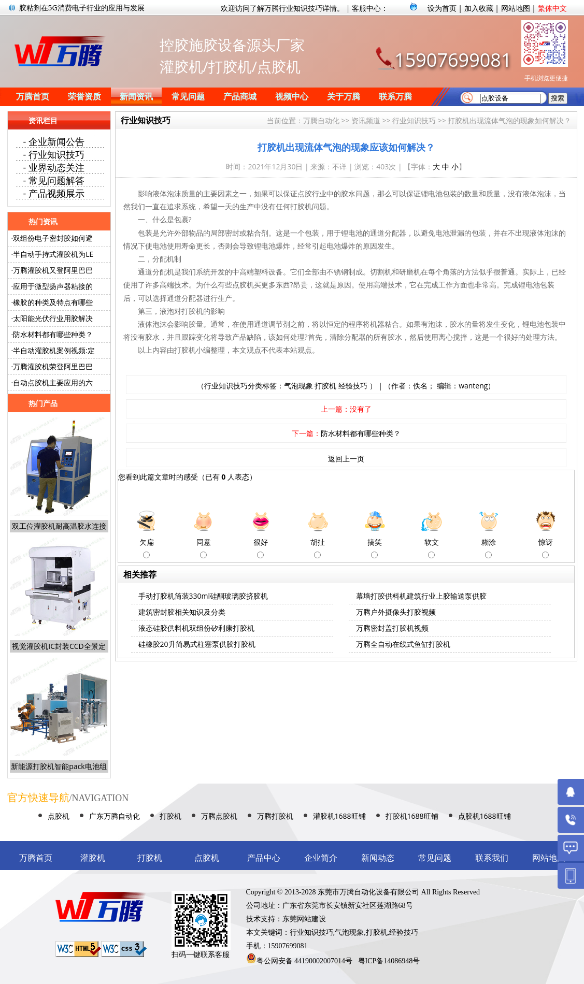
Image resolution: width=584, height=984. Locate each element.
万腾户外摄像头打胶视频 (396, 612)
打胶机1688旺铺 (412, 816)
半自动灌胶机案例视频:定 (54, 350)
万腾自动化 (321, 120)
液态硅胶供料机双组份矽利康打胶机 (196, 628)
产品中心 (263, 857)
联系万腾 (395, 96)
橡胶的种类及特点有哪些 (53, 302)
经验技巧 (352, 385)
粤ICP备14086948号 (389, 961)
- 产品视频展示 (53, 193)
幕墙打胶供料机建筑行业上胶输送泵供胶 (421, 596)
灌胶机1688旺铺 (339, 816)
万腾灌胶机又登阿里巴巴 (53, 270)
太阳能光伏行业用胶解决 (53, 318)
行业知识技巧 (414, 120)
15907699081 (452, 60)
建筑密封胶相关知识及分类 (181, 612)
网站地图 (515, 8)
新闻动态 (377, 857)
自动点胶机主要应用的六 (53, 382)
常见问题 (188, 96)
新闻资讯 (136, 96)
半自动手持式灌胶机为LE (53, 254)
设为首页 (442, 8)
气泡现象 (298, 385)
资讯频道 (365, 120)
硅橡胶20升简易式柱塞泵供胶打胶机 (196, 644)
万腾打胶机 (275, 816)
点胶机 (58, 816)
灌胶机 (92, 857)
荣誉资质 (84, 96)
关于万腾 (343, 96)
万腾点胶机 (219, 816)
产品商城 (240, 96)
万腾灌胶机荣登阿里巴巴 (53, 366)
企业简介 (320, 857)
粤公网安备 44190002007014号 (305, 961)
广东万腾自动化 (114, 816)
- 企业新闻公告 (53, 141)
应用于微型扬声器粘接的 (53, 286)
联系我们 (491, 857)
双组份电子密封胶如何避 (53, 238)
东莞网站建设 (304, 919)
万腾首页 (32, 96)
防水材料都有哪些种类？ (361, 433)
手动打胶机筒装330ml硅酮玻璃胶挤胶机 (203, 596)
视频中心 (291, 96)
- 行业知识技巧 (53, 154)
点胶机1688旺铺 (484, 816)
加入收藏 (478, 8)
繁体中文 (552, 8)
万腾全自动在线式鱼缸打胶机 (403, 644)
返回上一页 (346, 459)
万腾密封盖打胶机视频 (392, 628)
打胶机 (325, 385)
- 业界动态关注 (53, 167)
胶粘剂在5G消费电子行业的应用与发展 (82, 7)
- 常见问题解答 (53, 180)
